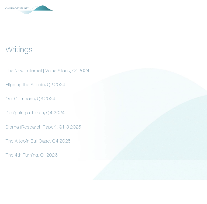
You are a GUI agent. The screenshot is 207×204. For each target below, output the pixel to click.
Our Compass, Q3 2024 (30, 99)
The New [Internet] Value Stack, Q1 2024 (47, 71)
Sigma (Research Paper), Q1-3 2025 (43, 127)
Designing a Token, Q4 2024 (35, 113)
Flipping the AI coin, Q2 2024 (35, 85)
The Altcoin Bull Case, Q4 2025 (38, 141)
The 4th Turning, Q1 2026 (31, 155)
